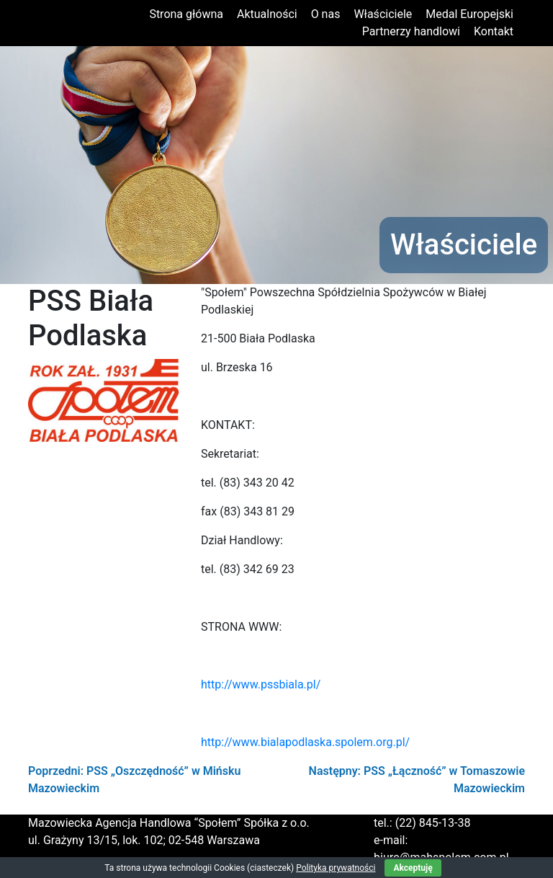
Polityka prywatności (335, 868)
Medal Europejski (469, 14)
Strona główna (186, 14)
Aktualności (267, 14)
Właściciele (383, 14)
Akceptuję (412, 868)
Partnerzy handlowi (411, 31)
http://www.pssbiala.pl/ (260, 684)
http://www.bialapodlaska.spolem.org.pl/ (305, 742)
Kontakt (493, 31)
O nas (326, 14)
